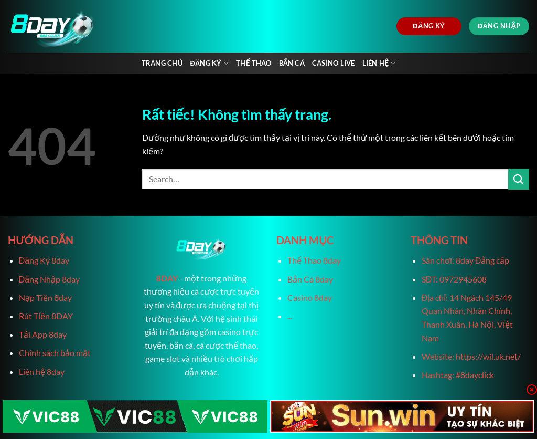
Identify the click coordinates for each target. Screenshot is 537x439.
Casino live (333, 63)
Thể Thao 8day (314, 260)
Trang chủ (162, 63)
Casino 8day (309, 297)
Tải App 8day (43, 334)
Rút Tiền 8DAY (46, 316)
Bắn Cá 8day (310, 279)
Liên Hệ (379, 63)
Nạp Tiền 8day (45, 297)
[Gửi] (518, 179)
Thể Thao (253, 63)
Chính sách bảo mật (55, 353)
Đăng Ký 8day (44, 260)
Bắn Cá (292, 63)
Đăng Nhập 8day (49, 279)
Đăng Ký (209, 63)
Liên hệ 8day (42, 372)
